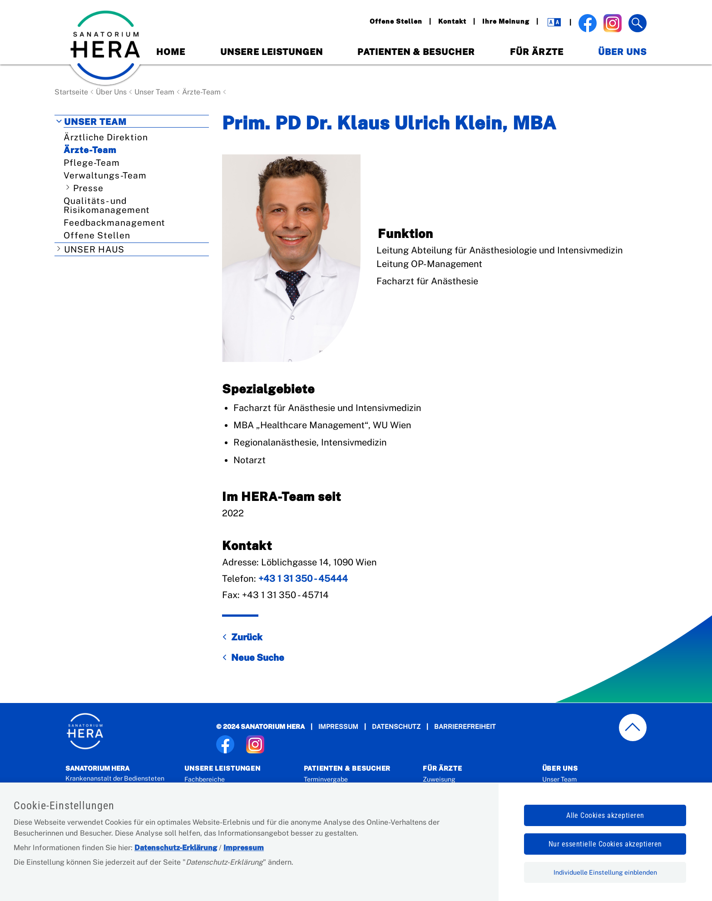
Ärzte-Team (201, 92)
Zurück (246, 637)
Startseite (71, 92)
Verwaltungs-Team (105, 175)
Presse (88, 188)
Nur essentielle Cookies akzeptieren (605, 844)
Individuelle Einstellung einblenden (605, 872)
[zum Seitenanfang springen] (633, 728)
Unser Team (154, 92)
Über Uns (622, 52)
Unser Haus (94, 249)
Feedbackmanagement (114, 223)
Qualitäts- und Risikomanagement (107, 205)
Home (170, 52)
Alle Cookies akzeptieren (605, 815)
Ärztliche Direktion (106, 137)
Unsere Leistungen (271, 52)
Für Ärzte (537, 52)
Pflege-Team (92, 163)
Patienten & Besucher (416, 52)
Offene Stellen (97, 235)
